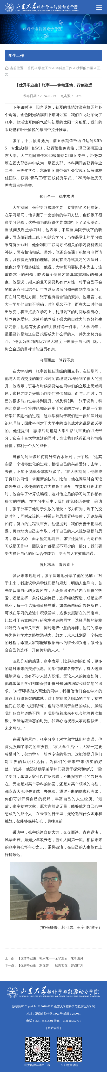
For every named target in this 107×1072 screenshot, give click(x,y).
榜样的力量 (84, 68)
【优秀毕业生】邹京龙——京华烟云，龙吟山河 (50, 958)
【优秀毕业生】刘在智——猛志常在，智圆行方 (50, 965)
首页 (30, 68)
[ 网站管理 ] (53, 1028)
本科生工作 (63, 68)
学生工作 (45, 68)
